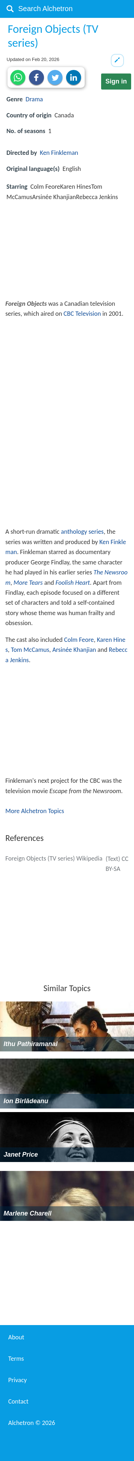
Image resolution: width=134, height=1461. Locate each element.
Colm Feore (79, 640)
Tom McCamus (30, 650)
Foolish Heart (72, 583)
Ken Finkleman (59, 153)
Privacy (17, 1380)
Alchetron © (31, 1423)
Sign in (116, 81)
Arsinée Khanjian (74, 650)
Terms (16, 1359)
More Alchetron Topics (34, 811)
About (16, 1337)
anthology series (82, 532)
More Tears (28, 583)
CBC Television (82, 314)
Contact (18, 1401)
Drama (34, 99)
